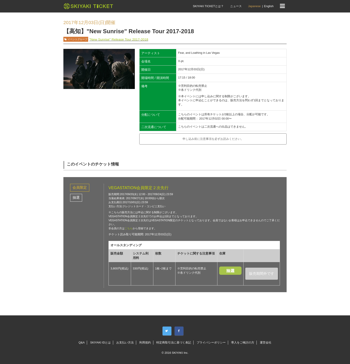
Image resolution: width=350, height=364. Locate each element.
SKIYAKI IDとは (100, 342)
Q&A (82, 342)
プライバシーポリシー (211, 342)
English (269, 6)
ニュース (236, 6)
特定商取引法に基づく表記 (173, 342)
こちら (129, 228)
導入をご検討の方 (242, 342)
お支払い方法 (125, 342)
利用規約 (145, 342)
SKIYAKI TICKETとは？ (208, 6)
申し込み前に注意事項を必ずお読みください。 (213, 139)
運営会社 (265, 342)
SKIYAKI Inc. (180, 352)
